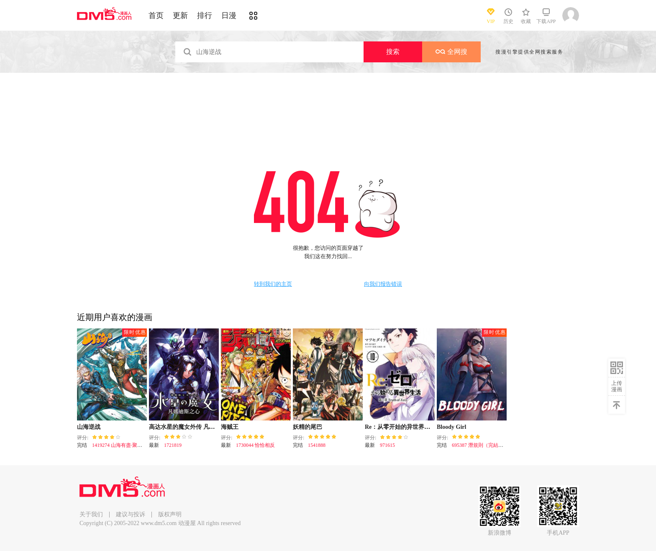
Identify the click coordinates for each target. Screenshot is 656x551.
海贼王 (229, 427)
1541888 (316, 445)
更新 (180, 15)
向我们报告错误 (383, 284)
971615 (387, 445)
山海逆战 (88, 427)
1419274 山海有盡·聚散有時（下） (129, 445)
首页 (156, 15)
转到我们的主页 (273, 284)
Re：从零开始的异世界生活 (400, 427)
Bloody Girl (451, 427)
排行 (204, 15)
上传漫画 (616, 386)
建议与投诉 (130, 514)
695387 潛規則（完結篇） (480, 445)
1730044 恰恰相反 (255, 445)
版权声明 (170, 514)
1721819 (173, 445)
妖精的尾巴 (307, 427)
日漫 (228, 15)
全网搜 (451, 51)
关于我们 (91, 514)
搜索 (393, 51)
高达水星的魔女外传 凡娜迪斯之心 (193, 427)
